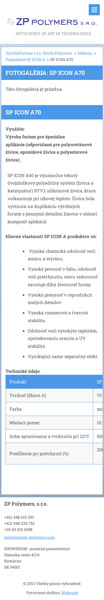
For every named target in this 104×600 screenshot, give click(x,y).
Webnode (69, 592)
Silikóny (84, 53)
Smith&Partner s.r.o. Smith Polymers (39, 53)
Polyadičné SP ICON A (25, 59)
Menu (94, 9)
